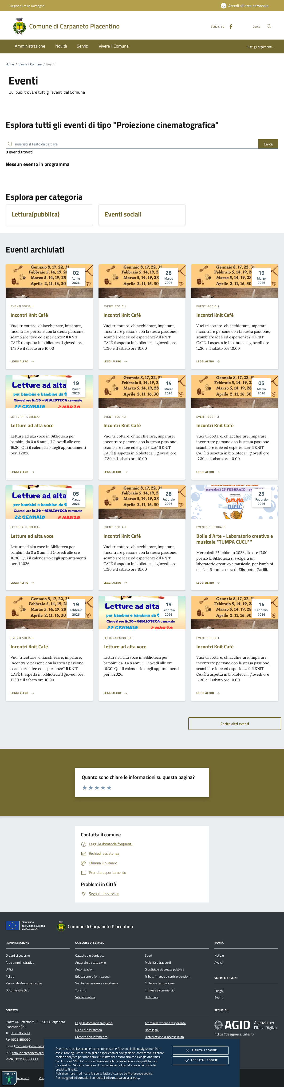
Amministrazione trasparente (165, 1023)
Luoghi (219, 990)
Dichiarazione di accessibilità (164, 1036)
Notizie (219, 955)
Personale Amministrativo (24, 983)
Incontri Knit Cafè (29, 315)
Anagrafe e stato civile (90, 962)
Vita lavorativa (85, 997)
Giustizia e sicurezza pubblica (164, 969)
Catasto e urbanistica (89, 955)
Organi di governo (18, 955)
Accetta (200, 1060)
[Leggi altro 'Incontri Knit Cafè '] (23, 361)
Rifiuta (200, 1050)
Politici (10, 976)
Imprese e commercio (159, 990)
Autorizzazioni (84, 969)
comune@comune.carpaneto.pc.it (39, 1046)
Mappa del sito (19, 1078)
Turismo (80, 990)
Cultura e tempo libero (160, 983)
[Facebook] (229, 26)
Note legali (152, 1029)
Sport (148, 955)
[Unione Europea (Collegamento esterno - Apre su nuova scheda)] (26, 926)
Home (10, 64)
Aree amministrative (20, 962)
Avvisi (218, 962)
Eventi (218, 997)
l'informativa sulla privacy (121, 1077)
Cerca (268, 144)
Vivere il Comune (30, 64)
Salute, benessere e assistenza (96, 983)
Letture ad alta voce (32, 425)
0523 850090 (21, 1039)
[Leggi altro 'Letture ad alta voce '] (23, 472)
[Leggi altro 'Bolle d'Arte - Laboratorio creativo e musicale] (208, 583)
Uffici (9, 969)
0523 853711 (20, 1032)
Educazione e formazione (92, 976)
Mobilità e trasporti (158, 962)
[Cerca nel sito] (269, 26)
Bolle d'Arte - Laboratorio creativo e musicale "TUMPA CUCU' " (234, 539)
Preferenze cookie (140, 1073)
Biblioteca (151, 997)
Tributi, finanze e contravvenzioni (167, 976)
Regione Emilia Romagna (27, 5)
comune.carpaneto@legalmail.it (34, 1052)
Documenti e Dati (17, 990)
